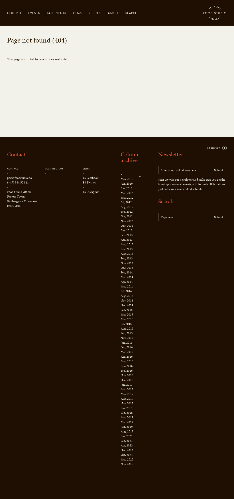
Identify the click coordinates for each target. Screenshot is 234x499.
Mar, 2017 (127, 389)
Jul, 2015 (126, 324)
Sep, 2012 (127, 212)
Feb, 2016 (127, 347)
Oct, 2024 (127, 455)
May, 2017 (127, 394)
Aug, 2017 (127, 399)
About (113, 13)
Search (131, 13)
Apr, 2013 (127, 240)
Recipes (95, 13)
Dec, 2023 (127, 450)
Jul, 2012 (126, 202)
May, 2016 (127, 361)
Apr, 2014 (127, 282)
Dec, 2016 (127, 380)
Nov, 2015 (127, 338)
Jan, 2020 (126, 436)
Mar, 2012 (127, 193)
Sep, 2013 (127, 258)
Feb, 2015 (127, 310)
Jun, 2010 (127, 183)
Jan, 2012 (126, 188)
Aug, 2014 (127, 296)
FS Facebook (90, 178)
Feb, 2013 (127, 235)
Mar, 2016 (127, 352)
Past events (56, 13)
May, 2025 (127, 459)
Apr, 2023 (127, 445)
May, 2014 (127, 286)
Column (14, 13)
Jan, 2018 (126, 408)
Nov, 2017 (127, 403)
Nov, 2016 (127, 375)
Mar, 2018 (127, 417)
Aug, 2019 (127, 431)
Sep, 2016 (127, 371)
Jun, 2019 (127, 427)
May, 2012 (127, 198)
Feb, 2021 (127, 441)
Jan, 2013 (126, 230)
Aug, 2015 (127, 328)
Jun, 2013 (127, 249)
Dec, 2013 (127, 268)
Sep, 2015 (127, 333)
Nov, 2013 (127, 263)
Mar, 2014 (127, 277)
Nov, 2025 (127, 464)
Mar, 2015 (127, 314)
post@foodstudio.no (19, 178)
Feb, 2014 (127, 272)
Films (77, 13)
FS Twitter (89, 182)
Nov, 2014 (127, 300)
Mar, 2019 (127, 422)
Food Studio (215, 13)
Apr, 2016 (127, 356)
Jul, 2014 (126, 291)
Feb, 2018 (127, 413)
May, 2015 (127, 319)
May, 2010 (127, 179)
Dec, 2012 (127, 226)
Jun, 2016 (127, 366)
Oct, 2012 (127, 216)
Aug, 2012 (127, 207)
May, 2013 (127, 244)
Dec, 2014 (127, 305)
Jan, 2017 (126, 385)
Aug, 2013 (127, 254)
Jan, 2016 (126, 342)
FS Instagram (91, 192)
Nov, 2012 (127, 221)
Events (34, 13)
